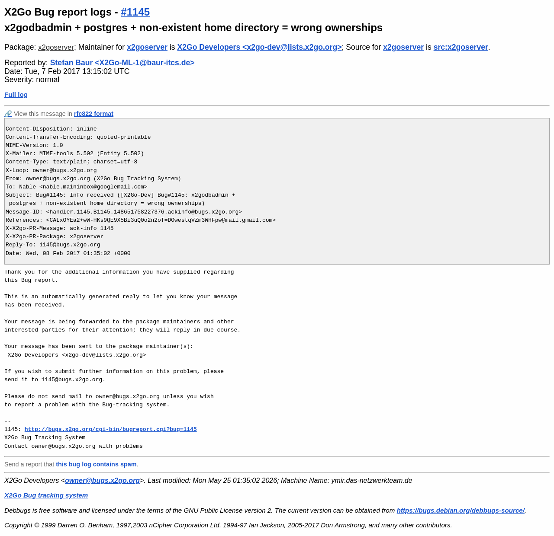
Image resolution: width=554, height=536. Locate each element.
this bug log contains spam (96, 464)
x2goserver (56, 47)
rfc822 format (93, 113)
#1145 (135, 12)
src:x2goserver (461, 47)
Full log (16, 94)
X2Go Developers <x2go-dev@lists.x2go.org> (259, 47)
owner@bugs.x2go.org (102, 480)
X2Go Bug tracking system (46, 495)
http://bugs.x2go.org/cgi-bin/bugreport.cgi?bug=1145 (111, 429)
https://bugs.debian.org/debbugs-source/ (461, 510)
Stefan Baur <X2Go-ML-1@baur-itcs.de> (122, 62)
